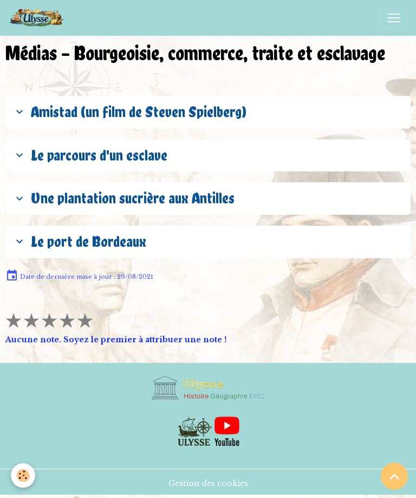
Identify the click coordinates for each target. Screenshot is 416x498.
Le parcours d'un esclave (89, 155)
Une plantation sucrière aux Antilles (123, 198)
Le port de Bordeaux (79, 241)
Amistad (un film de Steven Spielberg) (129, 111)
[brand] (39, 18)
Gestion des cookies (208, 483)
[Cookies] (23, 475)
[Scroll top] (394, 476)
